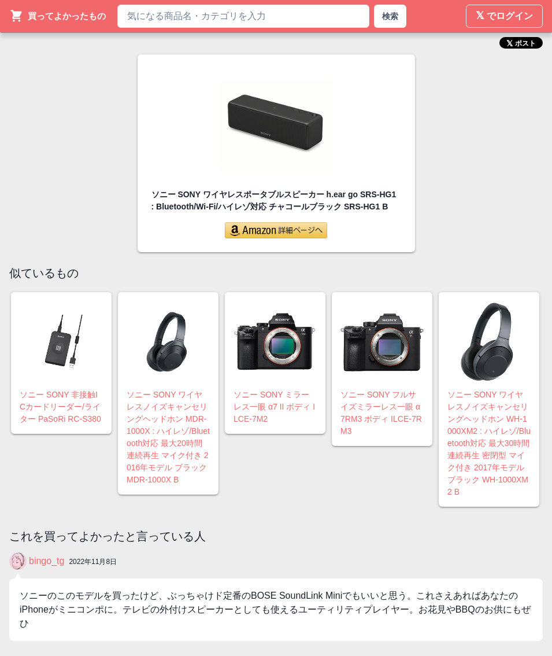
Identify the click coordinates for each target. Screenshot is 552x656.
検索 (390, 16)
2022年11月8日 (93, 562)
